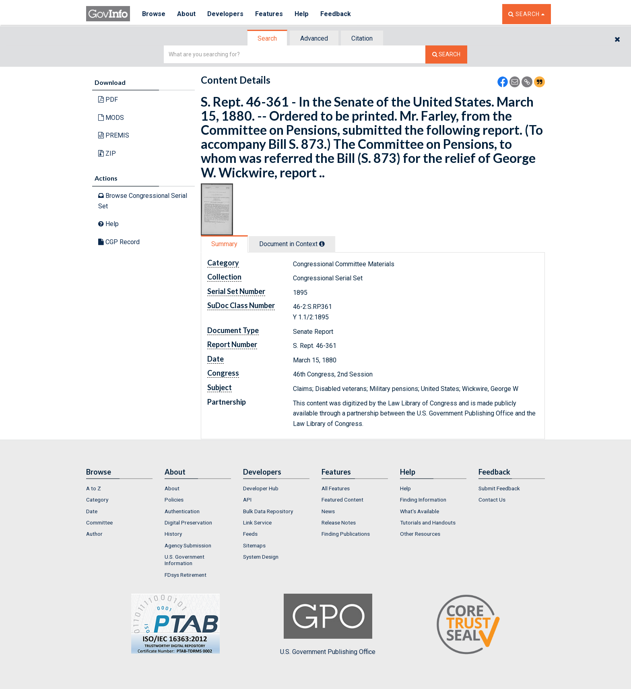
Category (97, 499)
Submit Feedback (499, 488)
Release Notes (339, 522)
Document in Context (292, 244)
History (173, 534)
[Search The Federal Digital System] (446, 54)
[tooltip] (322, 244)
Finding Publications (346, 534)
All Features (336, 488)
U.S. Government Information (184, 559)
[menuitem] (119, 488)
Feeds (250, 534)
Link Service (257, 522)
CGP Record (119, 242)
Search (267, 38)
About (186, 14)
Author (94, 534)
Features (269, 14)
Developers (225, 14)
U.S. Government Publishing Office (327, 625)
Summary (224, 244)
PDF (108, 99)
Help (302, 14)
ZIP (107, 153)
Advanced (314, 38)
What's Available (419, 511)
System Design (260, 556)
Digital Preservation (188, 522)
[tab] (267, 38)
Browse (153, 14)
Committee (99, 522)
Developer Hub (260, 488)
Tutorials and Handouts (428, 522)
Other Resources (420, 534)
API (247, 499)
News (328, 511)
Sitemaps (254, 545)
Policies (174, 499)
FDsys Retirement (185, 575)
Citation (362, 38)
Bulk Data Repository (268, 511)
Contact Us (491, 499)
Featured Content (342, 499)
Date (91, 511)
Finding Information (423, 499)
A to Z (93, 488)
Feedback (336, 14)
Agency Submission (188, 545)
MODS (111, 117)
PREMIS (113, 135)
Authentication (182, 511)
